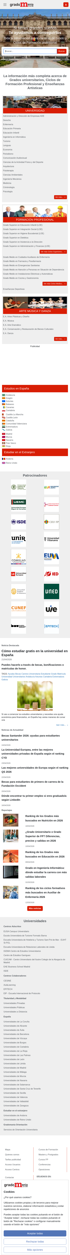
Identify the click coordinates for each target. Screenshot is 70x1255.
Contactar (9, 1177)
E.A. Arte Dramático (12, 325)
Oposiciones (44, 1169)
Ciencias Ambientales (13, 175)
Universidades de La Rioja (15, 1051)
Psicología (7, 191)
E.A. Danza (8, 333)
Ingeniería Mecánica (12, 179)
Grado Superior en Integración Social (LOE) (23, 229)
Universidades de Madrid (15, 1068)
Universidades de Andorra (15, 1115)
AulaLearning (10, 985)
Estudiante (46, 674)
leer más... (62, 725)
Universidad (7, 677)
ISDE (6, 971)
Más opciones (35, 1249)
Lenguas (7, 145)
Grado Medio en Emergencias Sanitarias (21, 265)
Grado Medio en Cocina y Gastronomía (20, 278)
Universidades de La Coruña (16, 1022)
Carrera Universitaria (31, 674)
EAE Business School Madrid (17, 967)
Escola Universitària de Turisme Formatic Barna (25, 936)
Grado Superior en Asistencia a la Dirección (23, 242)
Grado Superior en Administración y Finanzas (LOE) (26, 246)
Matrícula (61, 674)
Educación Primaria (12, 128)
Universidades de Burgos (15, 1043)
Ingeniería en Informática (14, 137)
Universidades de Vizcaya (15, 1038)
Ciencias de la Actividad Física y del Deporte (23, 162)
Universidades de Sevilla (15, 1093)
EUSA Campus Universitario (16, 931)
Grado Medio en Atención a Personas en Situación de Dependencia (33, 270)
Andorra (9, 459)
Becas (18, 674)
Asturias (39, 677)
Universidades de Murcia (15, 1076)
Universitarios (19, 677)
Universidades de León (14, 1059)
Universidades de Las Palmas (17, 1055)
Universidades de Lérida (15, 1063)
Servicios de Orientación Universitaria (21, 1130)
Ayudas (11, 674)
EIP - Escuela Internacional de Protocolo (22, 993)
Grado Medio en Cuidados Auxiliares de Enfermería (26, 257)
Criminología (9, 187)
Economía (7, 150)
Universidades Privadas (14, 1003)
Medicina (7, 183)
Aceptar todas (35, 1233)
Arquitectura (8, 166)
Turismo (6, 141)
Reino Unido (11, 463)
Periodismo (8, 154)
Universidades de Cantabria (16, 1047)
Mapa (7, 1150)
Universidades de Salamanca (17, 1085)
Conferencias (45, 1164)
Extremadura (58, 677)
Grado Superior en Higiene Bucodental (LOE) (23, 233)
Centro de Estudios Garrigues (17, 955)
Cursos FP (43, 1159)
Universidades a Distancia (15, 1012)
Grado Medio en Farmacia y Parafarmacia (22, 261)
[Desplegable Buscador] (65, 4)
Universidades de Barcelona (16, 1034)
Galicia (5, 680)
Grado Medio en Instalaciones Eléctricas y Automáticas (28, 274)
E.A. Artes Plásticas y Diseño (16, 316)
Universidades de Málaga (15, 1072)
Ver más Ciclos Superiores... (53, 252)
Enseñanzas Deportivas (14, 289)
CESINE (7, 981)
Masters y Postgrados (48, 1155)
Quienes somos (12, 1155)
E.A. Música (8, 321)
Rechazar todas (35, 1241)
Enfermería (8, 124)
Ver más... (60, 197)
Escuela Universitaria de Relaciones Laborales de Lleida (29, 947)
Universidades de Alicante (15, 1026)
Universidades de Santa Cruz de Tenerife (22, 1089)
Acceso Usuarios (12, 1164)
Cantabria (47, 677)
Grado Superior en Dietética (15, 238)
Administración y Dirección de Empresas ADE (23, 116)
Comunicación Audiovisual (15, 158)
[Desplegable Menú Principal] (5, 4)
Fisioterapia (8, 170)
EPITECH (8, 989)
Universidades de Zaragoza (16, 1106)
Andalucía (30, 677)
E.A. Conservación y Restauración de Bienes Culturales (28, 329)
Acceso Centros (12, 1169)
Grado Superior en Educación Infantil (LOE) (23, 225)
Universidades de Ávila (14, 1030)
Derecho (7, 120)
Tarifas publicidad (13, 1159)
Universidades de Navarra (15, 1080)
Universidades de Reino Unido (17, 1120)
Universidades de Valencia (15, 1097)
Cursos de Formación (48, 1150)
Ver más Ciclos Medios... (55, 284)
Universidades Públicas (14, 1007)
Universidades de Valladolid (16, 1101)
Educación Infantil (11, 133)
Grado (54, 674)
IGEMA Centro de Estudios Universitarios (22, 951)
